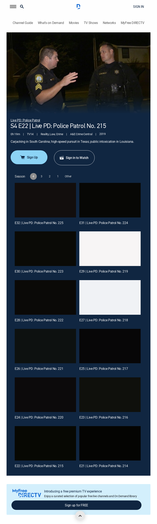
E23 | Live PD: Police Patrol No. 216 (103, 417)
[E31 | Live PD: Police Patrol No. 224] (110, 200)
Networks (109, 23)
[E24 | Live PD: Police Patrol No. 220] (45, 394)
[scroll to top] (80, 516)
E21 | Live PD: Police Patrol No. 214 (103, 466)
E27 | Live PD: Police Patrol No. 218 (103, 320)
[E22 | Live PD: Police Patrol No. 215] (45, 443)
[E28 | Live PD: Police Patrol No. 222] (45, 297)
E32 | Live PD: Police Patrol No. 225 (39, 223)
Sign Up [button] (29, 157)
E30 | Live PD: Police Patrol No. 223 (39, 271)
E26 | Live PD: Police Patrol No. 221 (39, 368)
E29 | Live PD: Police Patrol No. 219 (103, 271)
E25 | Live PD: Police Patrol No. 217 (103, 368)
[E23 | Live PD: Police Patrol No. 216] (110, 394)
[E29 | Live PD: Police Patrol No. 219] (110, 248)
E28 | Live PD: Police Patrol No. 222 (39, 320)
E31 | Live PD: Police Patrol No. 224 (103, 223)
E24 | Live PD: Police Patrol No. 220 (39, 417)
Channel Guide (23, 23)
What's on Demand (51, 23)
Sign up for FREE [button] (76, 505)
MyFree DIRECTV (133, 23)
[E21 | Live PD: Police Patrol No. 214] (110, 443)
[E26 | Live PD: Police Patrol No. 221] (45, 346)
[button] (13, 6)
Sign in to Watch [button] (74, 157)
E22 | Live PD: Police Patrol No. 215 (39, 466)
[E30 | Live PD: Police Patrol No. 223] (45, 248)
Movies (74, 23)
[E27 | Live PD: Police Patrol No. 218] (110, 297)
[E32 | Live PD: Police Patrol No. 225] (45, 200)
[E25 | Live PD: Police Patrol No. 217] (110, 346)
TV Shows (91, 23)
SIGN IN (138, 6)
